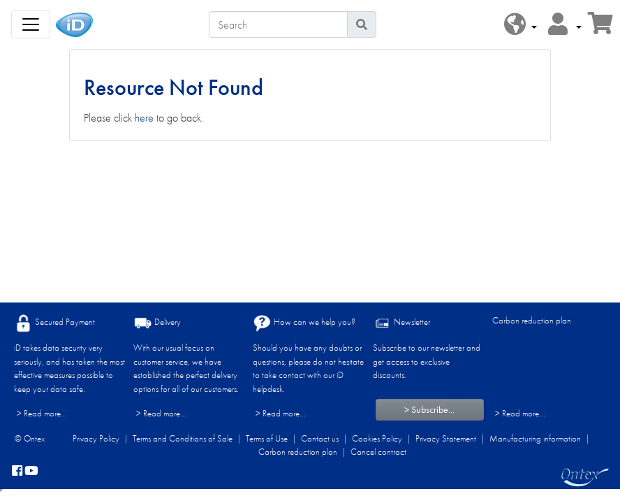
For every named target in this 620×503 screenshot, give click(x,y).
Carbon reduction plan (531, 320)
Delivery (157, 323)
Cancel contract (378, 452)
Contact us (320, 438)
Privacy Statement (445, 438)
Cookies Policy (377, 438)
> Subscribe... (429, 409)
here (144, 117)
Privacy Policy (96, 438)
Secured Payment (54, 323)
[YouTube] (31, 472)
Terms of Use (267, 438)
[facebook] (17, 472)
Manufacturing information (535, 438)
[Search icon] (361, 24)
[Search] (278, 24)
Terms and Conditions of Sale (182, 438)
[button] (520, 25)
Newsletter (401, 323)
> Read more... (42, 413)
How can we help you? (304, 323)
